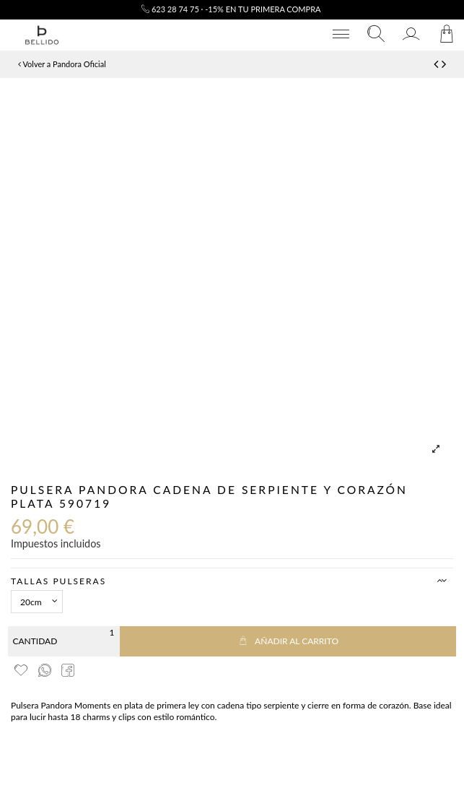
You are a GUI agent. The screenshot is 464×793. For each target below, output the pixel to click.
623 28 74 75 (170, 9)
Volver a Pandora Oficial (62, 64)
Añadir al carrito (287, 641)
